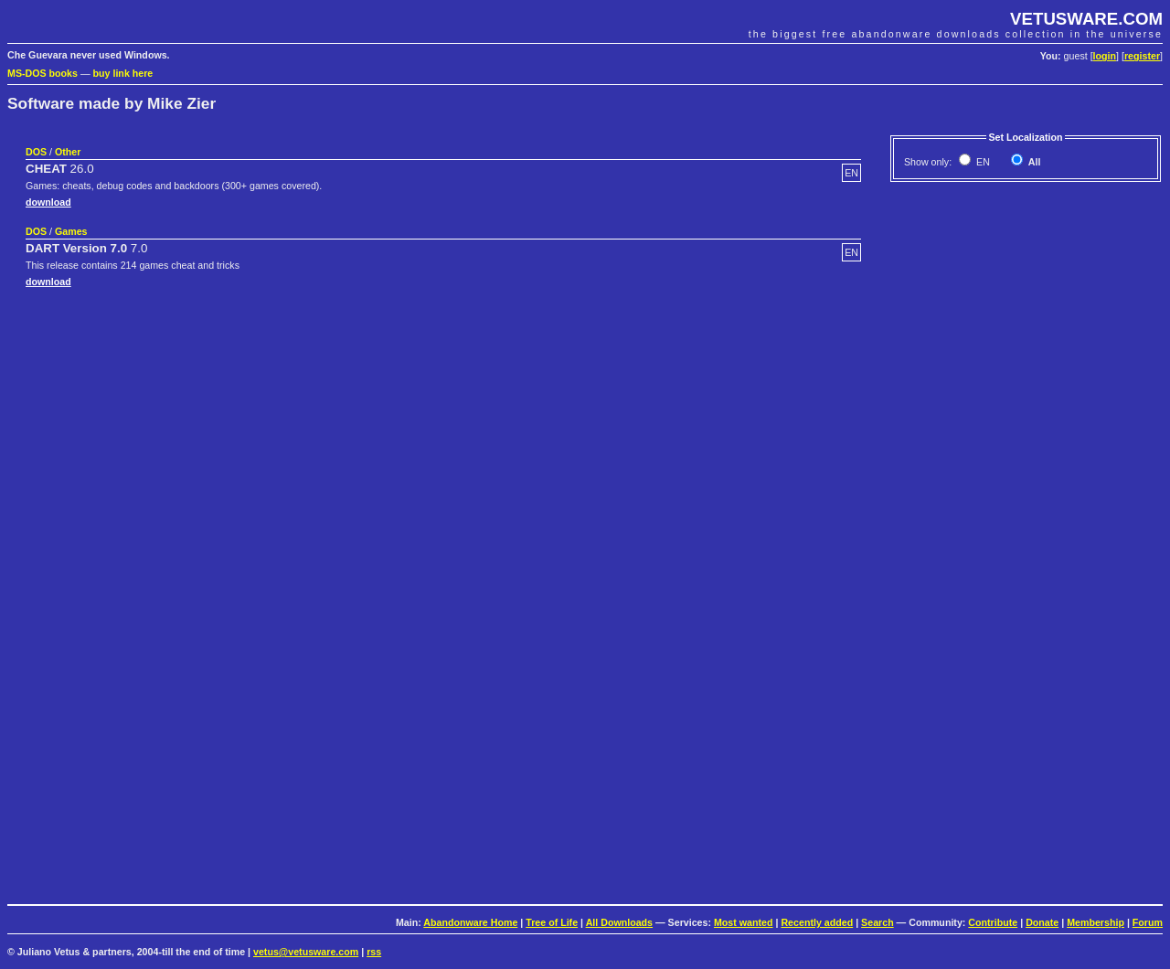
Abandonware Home (470, 922)
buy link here (123, 73)
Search (877, 922)
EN (981, 161)
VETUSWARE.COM (1086, 18)
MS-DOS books (42, 73)
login (1104, 55)
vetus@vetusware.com (305, 951)
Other (67, 151)
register (1142, 55)
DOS (36, 151)
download (48, 202)
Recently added (817, 922)
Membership (1095, 922)
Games (71, 231)
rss (374, 951)
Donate (1042, 922)
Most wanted (743, 922)
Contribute (992, 922)
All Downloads (619, 922)
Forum (1148, 922)
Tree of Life (552, 922)
